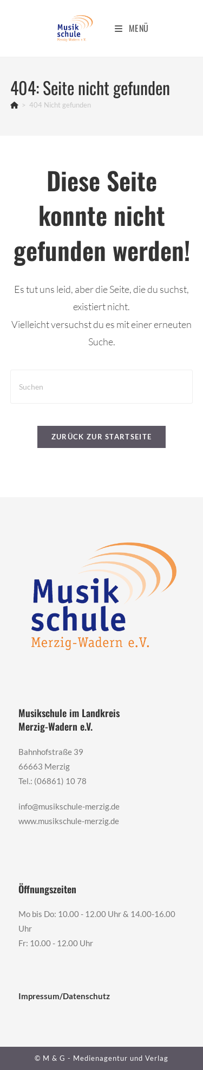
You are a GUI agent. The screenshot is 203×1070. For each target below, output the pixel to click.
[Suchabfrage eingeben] (101, 387)
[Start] (14, 105)
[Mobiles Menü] (132, 28)
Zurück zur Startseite (101, 436)
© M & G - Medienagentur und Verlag (101, 1058)
